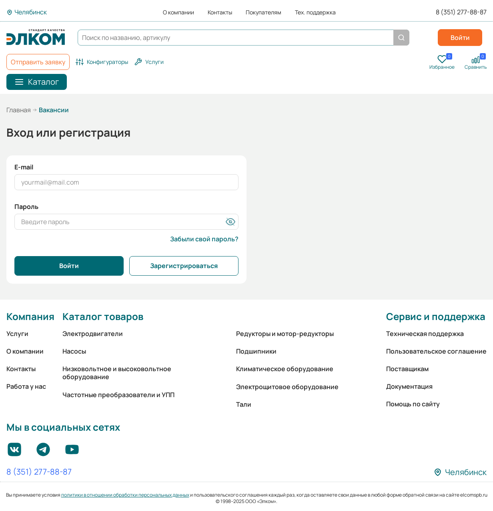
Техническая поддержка (425, 334)
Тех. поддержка (315, 12)
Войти (460, 37)
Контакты (220, 12)
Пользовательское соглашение (436, 351)
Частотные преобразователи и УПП (118, 395)
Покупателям (263, 12)
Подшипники (256, 351)
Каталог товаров (102, 316)
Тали (243, 404)
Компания (30, 316)
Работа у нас (26, 386)
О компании (178, 12)
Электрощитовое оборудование (287, 387)
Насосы (74, 351)
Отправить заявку (38, 62)
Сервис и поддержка (435, 316)
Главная (18, 110)
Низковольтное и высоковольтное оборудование (116, 373)
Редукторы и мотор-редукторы (285, 334)
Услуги (17, 334)
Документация (409, 386)
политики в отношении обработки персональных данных (125, 494)
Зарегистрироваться (184, 265)
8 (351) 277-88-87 (461, 12)
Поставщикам (407, 369)
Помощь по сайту (413, 404)
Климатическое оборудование (284, 369)
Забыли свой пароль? (204, 239)
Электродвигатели (92, 334)
